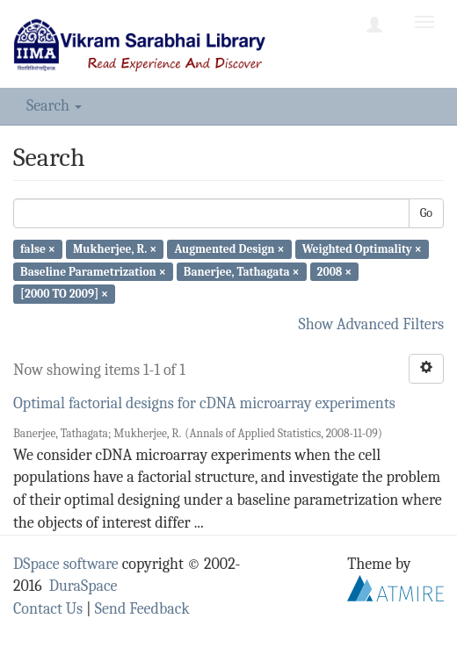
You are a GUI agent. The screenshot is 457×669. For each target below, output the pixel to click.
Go (426, 212)
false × (37, 248)
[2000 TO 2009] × (64, 293)
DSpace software (66, 564)
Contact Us (48, 609)
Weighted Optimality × (362, 248)
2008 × (334, 270)
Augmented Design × (229, 248)
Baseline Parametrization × (93, 270)
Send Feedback (142, 609)
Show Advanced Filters (372, 324)
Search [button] (54, 106)
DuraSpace (83, 586)
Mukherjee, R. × (114, 248)
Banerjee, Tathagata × (242, 270)
